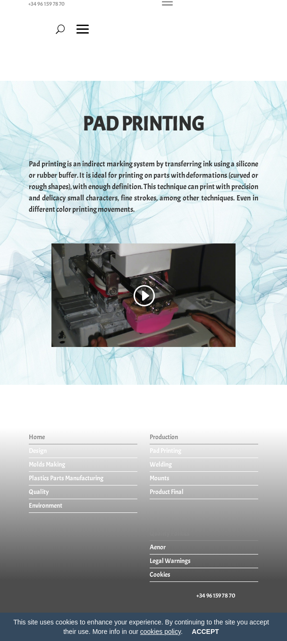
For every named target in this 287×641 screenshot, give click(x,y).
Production (164, 437)
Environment (45, 506)
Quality (39, 492)
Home (37, 437)
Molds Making (47, 464)
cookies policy (160, 631)
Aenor (158, 547)
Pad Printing (165, 451)
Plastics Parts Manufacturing (66, 478)
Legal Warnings (170, 561)
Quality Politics (170, 533)
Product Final (167, 492)
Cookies (160, 575)
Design (38, 451)
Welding (161, 464)
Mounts (159, 478)
